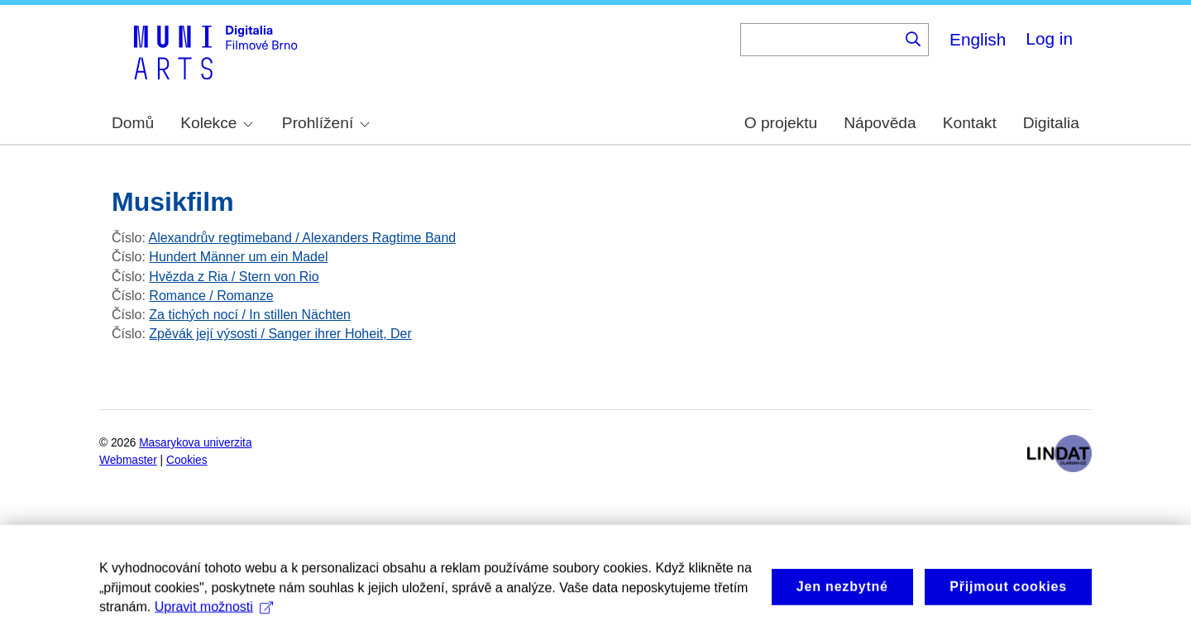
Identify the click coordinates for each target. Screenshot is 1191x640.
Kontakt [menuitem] (970, 123)
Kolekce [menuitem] (216, 123)
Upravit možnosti (214, 622)
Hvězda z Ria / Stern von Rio (233, 277)
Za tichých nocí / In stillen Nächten (250, 315)
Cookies (187, 460)
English (977, 39)
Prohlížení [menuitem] (326, 123)
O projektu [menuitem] (781, 123)
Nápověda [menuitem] (880, 123)
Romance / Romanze (211, 296)
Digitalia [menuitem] (1051, 123)
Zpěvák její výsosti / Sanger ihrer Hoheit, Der (280, 334)
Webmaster (128, 460)
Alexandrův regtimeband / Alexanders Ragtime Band (302, 238)
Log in (1049, 38)
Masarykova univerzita (195, 443)
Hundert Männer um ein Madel (238, 257)
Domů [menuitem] (133, 123)
